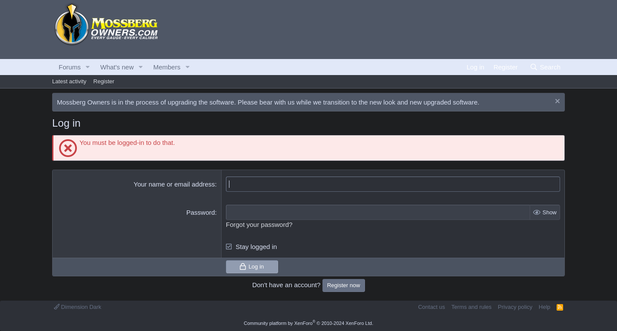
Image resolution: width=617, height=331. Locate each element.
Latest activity (69, 81)
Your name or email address (174, 184)
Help (545, 307)
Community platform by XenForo (308, 323)
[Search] (545, 67)
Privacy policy (515, 307)
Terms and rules (471, 307)
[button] (88, 67)
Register (103, 81)
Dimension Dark (77, 307)
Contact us (431, 307)
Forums (70, 67)
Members (167, 67)
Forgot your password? (259, 224)
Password (200, 212)
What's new (117, 67)
